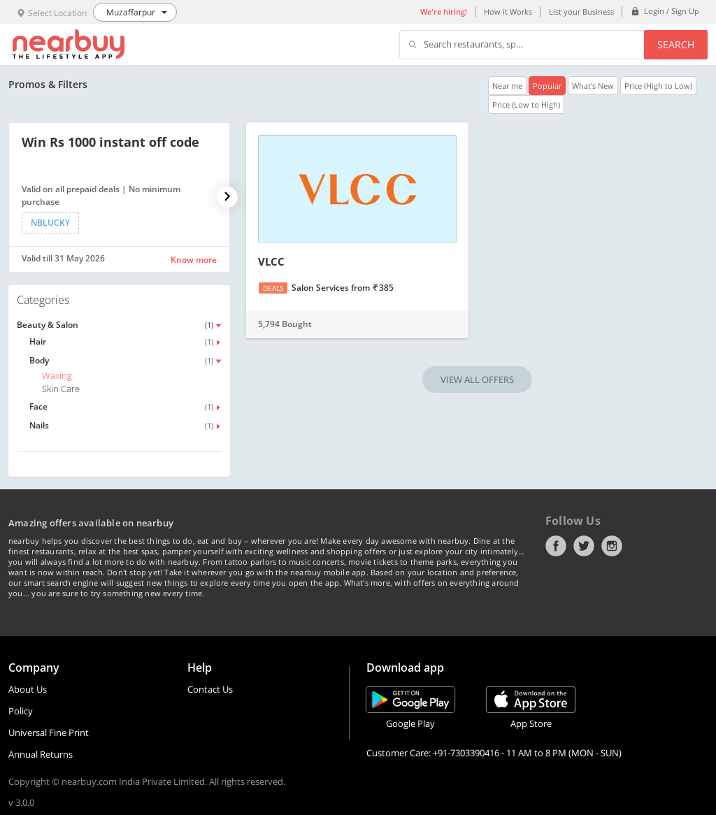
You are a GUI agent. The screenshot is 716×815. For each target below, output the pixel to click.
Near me (507, 85)
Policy (20, 711)
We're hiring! (443, 11)
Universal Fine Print (48, 732)
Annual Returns (40, 754)
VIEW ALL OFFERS (477, 379)
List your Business (581, 11)
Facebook (555, 545)
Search (675, 44)
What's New (593, 85)
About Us (27, 689)
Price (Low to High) (526, 104)
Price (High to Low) (658, 85)
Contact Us (210, 689)
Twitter (583, 545)
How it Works (508, 11)
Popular (547, 85)
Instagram (611, 545)
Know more (194, 260)
